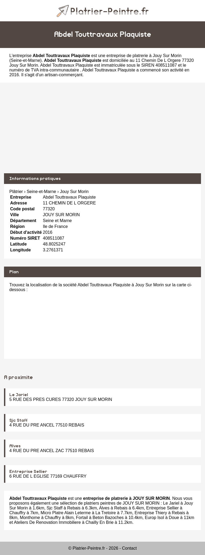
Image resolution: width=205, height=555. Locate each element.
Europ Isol (154, 517)
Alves (15, 446)
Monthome (30, 517)
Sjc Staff (18, 420)
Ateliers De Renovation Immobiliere (47, 522)
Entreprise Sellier (28, 471)
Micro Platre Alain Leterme (66, 512)
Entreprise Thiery (151, 512)
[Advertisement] (102, 128)
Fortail (82, 517)
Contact (129, 548)
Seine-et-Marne (25, 60)
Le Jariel (18, 395)
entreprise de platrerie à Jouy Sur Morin (144, 55)
